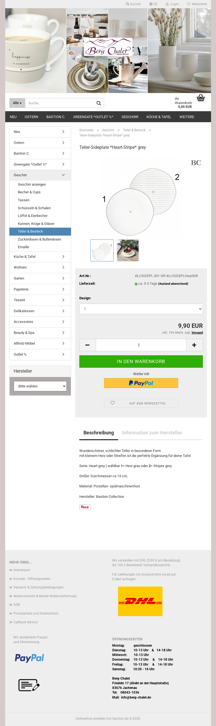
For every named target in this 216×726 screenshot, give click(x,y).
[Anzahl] (141, 345)
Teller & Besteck (30, 231)
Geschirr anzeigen (32, 184)
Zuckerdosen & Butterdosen (39, 239)
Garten (19, 278)
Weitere (186, 117)
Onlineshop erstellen (91, 719)
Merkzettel (197, 4)
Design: (85, 298)
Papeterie (21, 289)
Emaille (23, 247)
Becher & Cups (29, 192)
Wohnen (20, 267)
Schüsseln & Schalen (34, 208)
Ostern (31, 117)
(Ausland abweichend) (173, 284)
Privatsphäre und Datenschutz (35, 613)
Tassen (23, 200)
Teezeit (19, 300)
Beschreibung (98, 432)
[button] (153, 4)
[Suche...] (17, 103)
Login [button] (172, 4)
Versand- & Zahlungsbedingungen (38, 587)
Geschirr (130, 117)
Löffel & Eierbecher (32, 216)
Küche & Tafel (159, 117)
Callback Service (25, 622)
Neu (13, 117)
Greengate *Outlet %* (93, 117)
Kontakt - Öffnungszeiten (31, 579)
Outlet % (20, 354)
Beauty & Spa (24, 333)
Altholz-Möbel (24, 343)
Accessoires (23, 322)
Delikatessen (24, 311)
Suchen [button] (133, 4)
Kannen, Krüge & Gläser (36, 224)
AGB (16, 605)
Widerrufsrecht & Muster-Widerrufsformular (45, 596)
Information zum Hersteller (152, 432)
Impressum (21, 570)
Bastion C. (55, 117)
